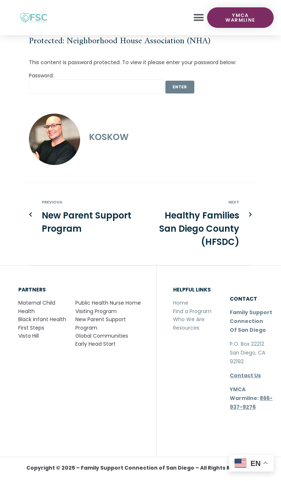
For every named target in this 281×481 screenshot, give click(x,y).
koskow (109, 137)
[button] (199, 18)
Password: (96, 83)
